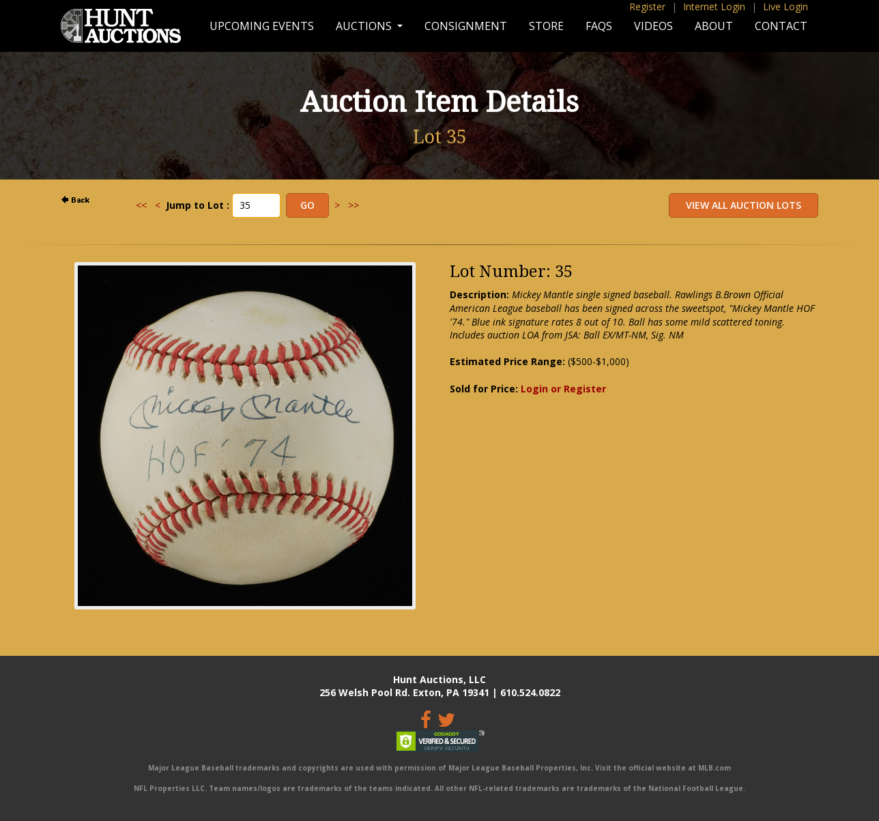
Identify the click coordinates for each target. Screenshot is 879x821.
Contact (781, 25)
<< (141, 205)
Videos (653, 25)
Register (647, 6)
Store (546, 25)
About (714, 25)
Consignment (465, 25)
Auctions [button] (365, 25)
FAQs (599, 25)
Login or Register (563, 388)
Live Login (785, 6)
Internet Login (714, 6)
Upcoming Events (262, 25)
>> (353, 205)
